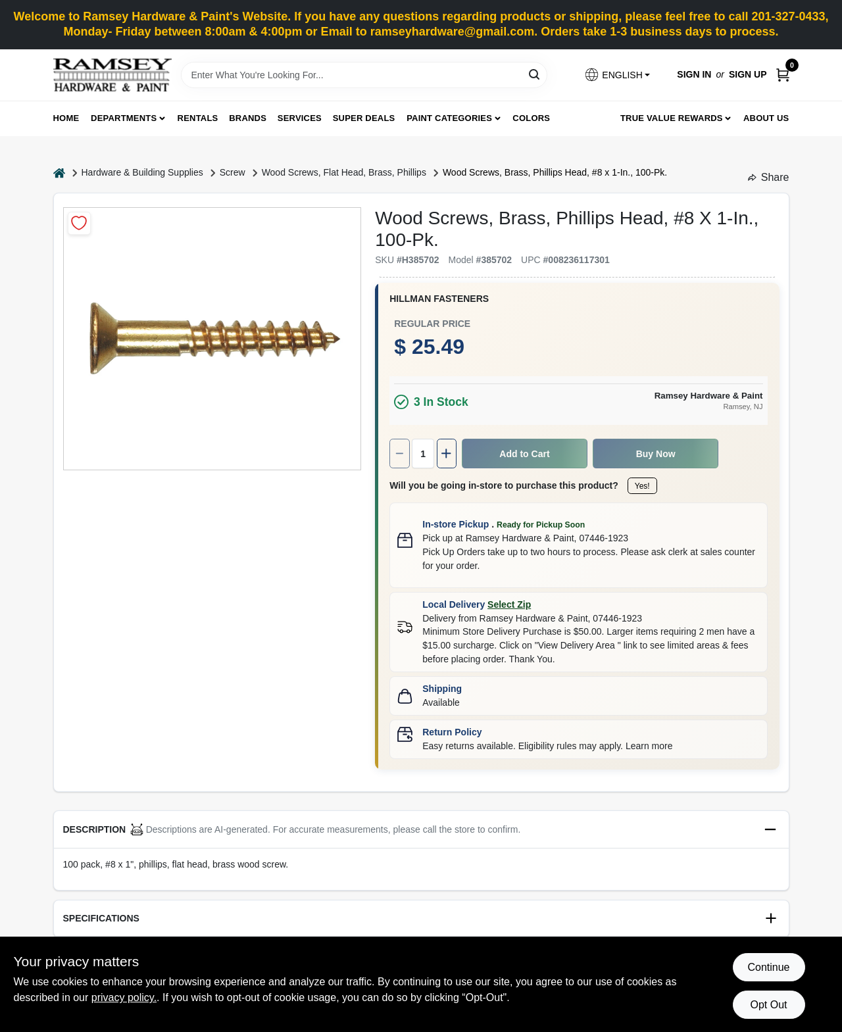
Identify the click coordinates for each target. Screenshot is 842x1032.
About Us (766, 118)
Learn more (649, 746)
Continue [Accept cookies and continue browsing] (768, 967)
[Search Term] (364, 75)
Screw (232, 172)
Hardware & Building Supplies (142, 172)
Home (66, 118)
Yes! (642, 486)
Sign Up (748, 74)
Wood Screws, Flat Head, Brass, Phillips (344, 172)
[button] (617, 75)
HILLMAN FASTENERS (439, 298)
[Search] (535, 74)
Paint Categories (449, 118)
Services (300, 118)
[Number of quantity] (423, 453)
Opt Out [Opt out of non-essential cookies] (768, 1004)
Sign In (694, 74)
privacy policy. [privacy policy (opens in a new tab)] (124, 997)
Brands (247, 118)
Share (768, 177)
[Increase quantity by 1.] (447, 453)
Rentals (198, 118)
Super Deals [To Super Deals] (364, 118)
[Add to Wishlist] (79, 223)
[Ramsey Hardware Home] (112, 75)
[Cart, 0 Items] (782, 75)
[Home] (59, 173)
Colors (531, 118)
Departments (124, 118)
